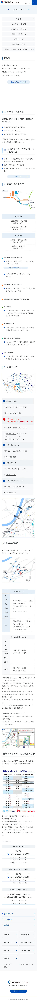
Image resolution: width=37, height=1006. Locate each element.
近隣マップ (18, 39)
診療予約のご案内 (26, 945)
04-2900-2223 (11, 442)
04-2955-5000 (11, 495)
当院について (8, 916)
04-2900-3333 (11, 460)
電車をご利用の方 (18, 34)
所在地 (18, 19)
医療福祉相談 (25, 938)
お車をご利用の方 (18, 24)
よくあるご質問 (25, 953)
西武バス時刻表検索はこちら (19, 270)
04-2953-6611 (11, 416)
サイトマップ (7, 967)
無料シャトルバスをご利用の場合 (18, 49)
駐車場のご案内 (18, 44)
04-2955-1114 (11, 477)
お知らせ (6, 953)
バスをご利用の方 (18, 29)
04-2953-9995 (10, 72)
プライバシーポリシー (27, 967)
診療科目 (7, 928)
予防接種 (6, 938)
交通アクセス (7, 945)
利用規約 (6, 970)
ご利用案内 (8, 922)
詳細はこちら (18, 178)
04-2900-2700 (10, 75)
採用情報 (6, 961)
